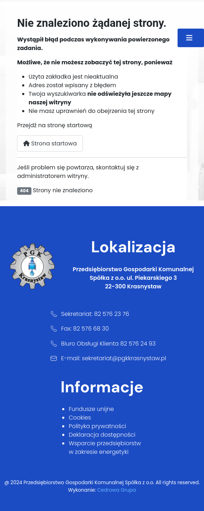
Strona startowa (50, 143)
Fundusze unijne (91, 409)
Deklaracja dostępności (102, 435)
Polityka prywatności (97, 426)
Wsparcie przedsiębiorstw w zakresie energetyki (105, 447)
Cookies (80, 417)
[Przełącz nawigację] (191, 38)
